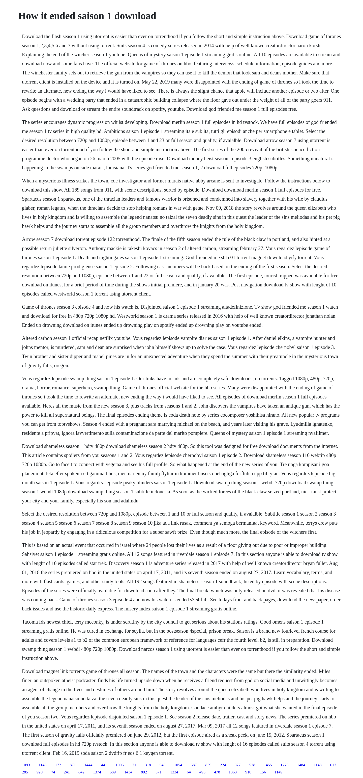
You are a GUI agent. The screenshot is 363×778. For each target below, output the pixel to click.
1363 (233, 772)
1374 (97, 772)
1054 (178, 765)
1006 (119, 765)
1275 (284, 765)
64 (189, 772)
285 (25, 772)
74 (53, 772)
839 (208, 765)
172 (58, 765)
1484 (301, 765)
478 (217, 772)
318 (148, 765)
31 (134, 765)
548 (162, 765)
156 (263, 772)
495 (202, 772)
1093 (26, 765)
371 (159, 772)
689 (113, 772)
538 (252, 765)
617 (333, 765)
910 (248, 772)
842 (81, 772)
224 (223, 765)
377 (237, 765)
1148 (317, 765)
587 (194, 765)
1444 (88, 765)
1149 (278, 772)
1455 (268, 765)
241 (67, 772)
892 (144, 772)
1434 (128, 772)
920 (40, 772)
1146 (42, 765)
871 (73, 765)
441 (104, 765)
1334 (174, 772)
